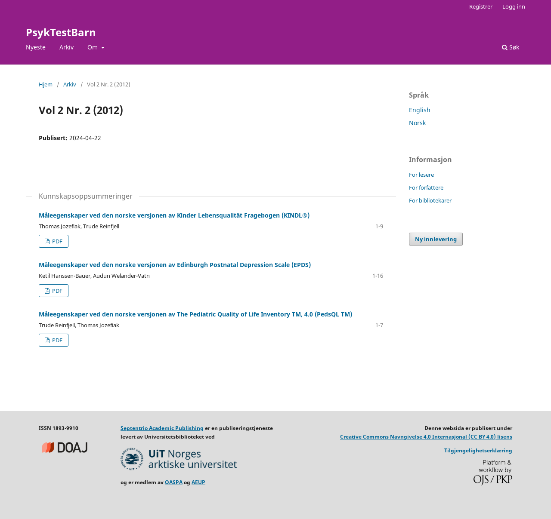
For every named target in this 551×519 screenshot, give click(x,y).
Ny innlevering (436, 239)
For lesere (421, 174)
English (419, 110)
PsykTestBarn (61, 32)
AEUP (198, 482)
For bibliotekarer (430, 200)
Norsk (417, 123)
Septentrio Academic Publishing (162, 428)
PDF (56, 241)
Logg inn (513, 6)
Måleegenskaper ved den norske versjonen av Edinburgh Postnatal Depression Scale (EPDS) (175, 265)
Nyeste (36, 47)
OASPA (174, 482)
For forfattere (426, 187)
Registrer (480, 6)
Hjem (46, 84)
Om (93, 47)
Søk (510, 47)
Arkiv (66, 47)
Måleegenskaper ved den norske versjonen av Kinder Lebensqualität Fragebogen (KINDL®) (174, 215)
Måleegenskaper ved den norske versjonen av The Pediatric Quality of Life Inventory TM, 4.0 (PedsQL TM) (195, 314)
